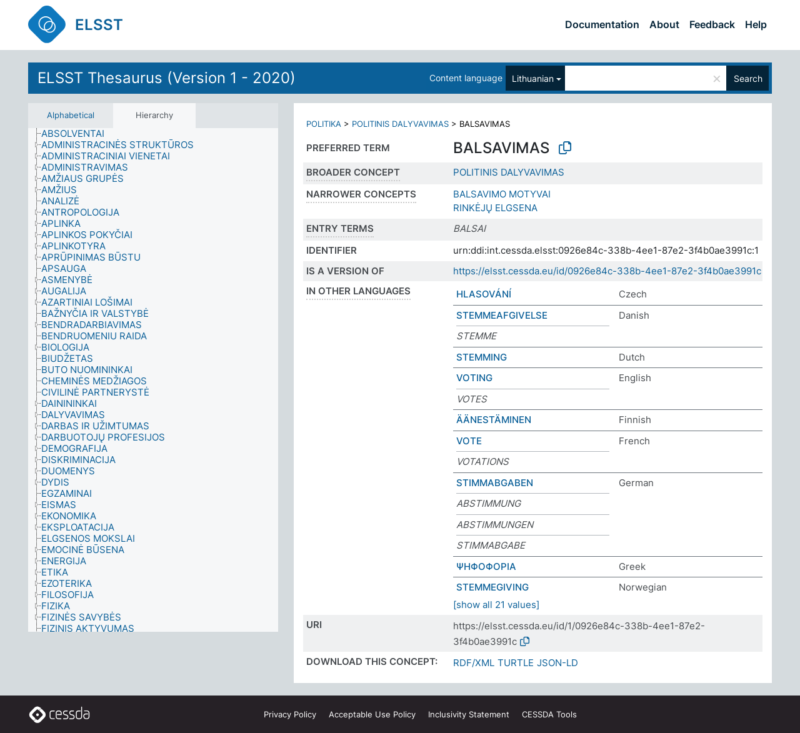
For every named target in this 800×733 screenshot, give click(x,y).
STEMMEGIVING (492, 587)
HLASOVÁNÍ (483, 294)
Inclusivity (468, 714)
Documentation (602, 24)
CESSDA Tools (549, 714)
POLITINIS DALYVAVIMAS (400, 124)
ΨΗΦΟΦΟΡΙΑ (486, 566)
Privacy (290, 714)
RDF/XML (473, 663)
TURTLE (516, 663)
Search (748, 78)
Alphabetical (70, 115)
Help (756, 24)
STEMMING (481, 357)
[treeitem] (78, 133)
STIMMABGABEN (494, 483)
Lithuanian (533, 78)
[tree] (153, 380)
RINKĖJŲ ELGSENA (495, 208)
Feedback (712, 24)
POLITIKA (323, 124)
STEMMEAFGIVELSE (502, 315)
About (664, 24)
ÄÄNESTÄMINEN (493, 420)
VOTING (474, 378)
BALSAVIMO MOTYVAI (502, 194)
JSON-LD (557, 663)
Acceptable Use (372, 714)
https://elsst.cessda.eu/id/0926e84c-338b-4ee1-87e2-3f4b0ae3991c (607, 271)
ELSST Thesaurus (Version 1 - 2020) (167, 78)
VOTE (469, 441)
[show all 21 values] (496, 605)
